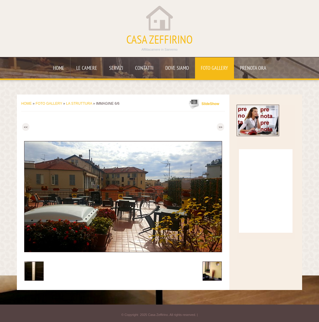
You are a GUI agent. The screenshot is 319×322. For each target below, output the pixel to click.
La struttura (79, 104)
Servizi (116, 68)
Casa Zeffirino (159, 40)
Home (58, 68)
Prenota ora (253, 68)
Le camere (86, 68)
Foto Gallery (214, 68)
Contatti (144, 68)
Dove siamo (177, 68)
